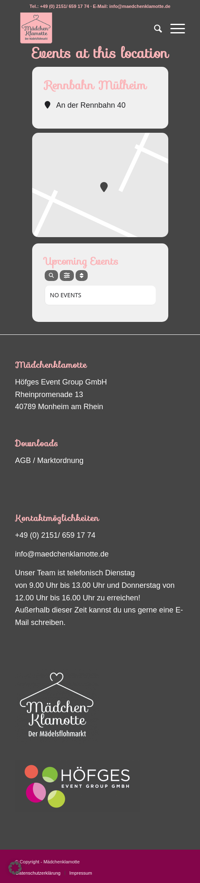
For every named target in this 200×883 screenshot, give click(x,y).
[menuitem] (154, 29)
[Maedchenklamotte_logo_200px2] (83, 29)
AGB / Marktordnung (49, 460)
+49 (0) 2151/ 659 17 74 (55, 535)
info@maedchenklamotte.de (62, 554)
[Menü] (173, 29)
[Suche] (154, 29)
